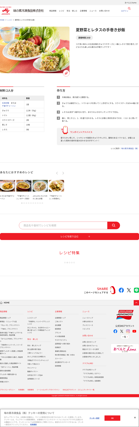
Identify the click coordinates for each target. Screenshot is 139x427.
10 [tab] (42, 206)
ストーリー (59, 388)
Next (62, 173)
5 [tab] (31, 206)
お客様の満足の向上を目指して (93, 383)
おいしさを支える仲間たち (36, 386)
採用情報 (58, 396)
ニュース (93, 10)
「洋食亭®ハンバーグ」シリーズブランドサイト (11, 375)
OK (112, 418)
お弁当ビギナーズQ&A (35, 405)
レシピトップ (32, 347)
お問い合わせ (104, 10)
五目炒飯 (5, 103)
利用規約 (33, 424)
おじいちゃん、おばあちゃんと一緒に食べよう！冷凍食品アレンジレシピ (38, 359)
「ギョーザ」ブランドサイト (10, 355)
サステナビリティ (61, 370)
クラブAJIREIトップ (89, 399)
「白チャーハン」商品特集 (9, 397)
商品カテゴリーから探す (90, 379)
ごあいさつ (59, 351)
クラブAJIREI (87, 393)
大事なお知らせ (87, 351)
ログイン (124, 10)
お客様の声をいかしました (91, 386)
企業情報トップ (60, 347)
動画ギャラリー (32, 401)
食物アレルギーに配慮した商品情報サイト (11, 382)
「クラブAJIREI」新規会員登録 (93, 407)
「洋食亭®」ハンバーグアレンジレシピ (38, 352)
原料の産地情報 (5, 400)
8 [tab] (37, 206)
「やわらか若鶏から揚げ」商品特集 (11, 388)
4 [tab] (28, 206)
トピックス (86, 359)
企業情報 (83, 10)
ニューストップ (87, 347)
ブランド (58, 362)
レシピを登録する (66, 73)
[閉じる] (135, 417)
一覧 (124, 366)
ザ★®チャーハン (9, 105)
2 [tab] (24, 206)
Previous (57, 173)
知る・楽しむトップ (34, 375)
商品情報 (52, 10)
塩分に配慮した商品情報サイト (10, 393)
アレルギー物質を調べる (8, 404)
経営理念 (58, 359)
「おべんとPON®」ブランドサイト (11, 369)
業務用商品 (4, 408)
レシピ (61, 10)
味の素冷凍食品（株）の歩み (65, 384)
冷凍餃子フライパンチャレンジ (38, 390)
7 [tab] (35, 206)
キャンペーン (32, 397)
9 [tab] (40, 206)
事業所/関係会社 (60, 381)
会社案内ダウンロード (62, 392)
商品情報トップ (5, 347)
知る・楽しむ (72, 10)
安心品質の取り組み (34, 379)
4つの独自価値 (60, 366)
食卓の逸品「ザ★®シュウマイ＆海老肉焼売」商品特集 (11, 363)
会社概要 (58, 355)
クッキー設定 (94, 418)
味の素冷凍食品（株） (130, 148)
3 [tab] (26, 206)
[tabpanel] (7, 189)
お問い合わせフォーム (90, 375)
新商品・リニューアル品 (8, 351)
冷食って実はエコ (33, 394)
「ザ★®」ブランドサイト (9, 359)
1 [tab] (21, 206)
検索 (113, 228)
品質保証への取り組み (62, 373)
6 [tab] (33, 206)
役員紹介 (58, 377)
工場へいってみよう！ (35, 382)
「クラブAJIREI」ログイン (91, 403)
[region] (69, 418)
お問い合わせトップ (89, 372)
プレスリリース (87, 355)
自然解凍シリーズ (33, 408)
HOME (7, 332)
